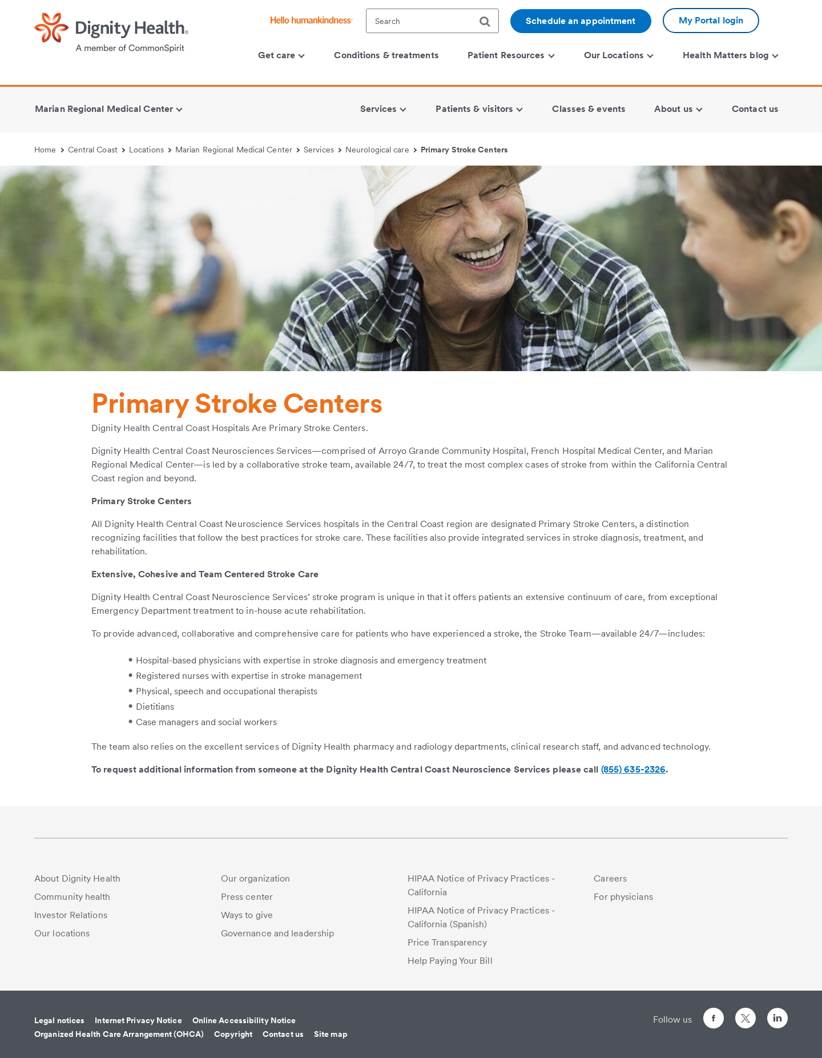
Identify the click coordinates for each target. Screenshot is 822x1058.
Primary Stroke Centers (464, 149)
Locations (150, 149)
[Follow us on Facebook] (713, 1020)
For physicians (623, 896)
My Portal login (711, 20)
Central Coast (97, 149)
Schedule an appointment (580, 20)
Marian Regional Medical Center (237, 149)
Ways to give (247, 915)
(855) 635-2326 (633, 769)
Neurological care (381, 149)
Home (49, 149)
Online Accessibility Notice (244, 1020)
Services (322, 149)
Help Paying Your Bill (450, 960)
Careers (610, 878)
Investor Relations (70, 915)
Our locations (62, 933)
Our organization (256, 878)
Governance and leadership (278, 933)
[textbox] (432, 21)
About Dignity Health (77, 878)
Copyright (233, 1034)
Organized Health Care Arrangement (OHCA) (119, 1034)
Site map (331, 1034)
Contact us (283, 1034)
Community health (72, 896)
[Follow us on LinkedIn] (777, 1020)
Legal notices (59, 1020)
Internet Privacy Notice (138, 1020)
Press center (247, 896)
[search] (489, 21)
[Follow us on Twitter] (745, 1013)
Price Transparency (447, 942)
